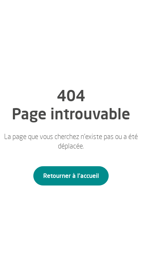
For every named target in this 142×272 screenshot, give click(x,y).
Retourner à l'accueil (71, 175)
